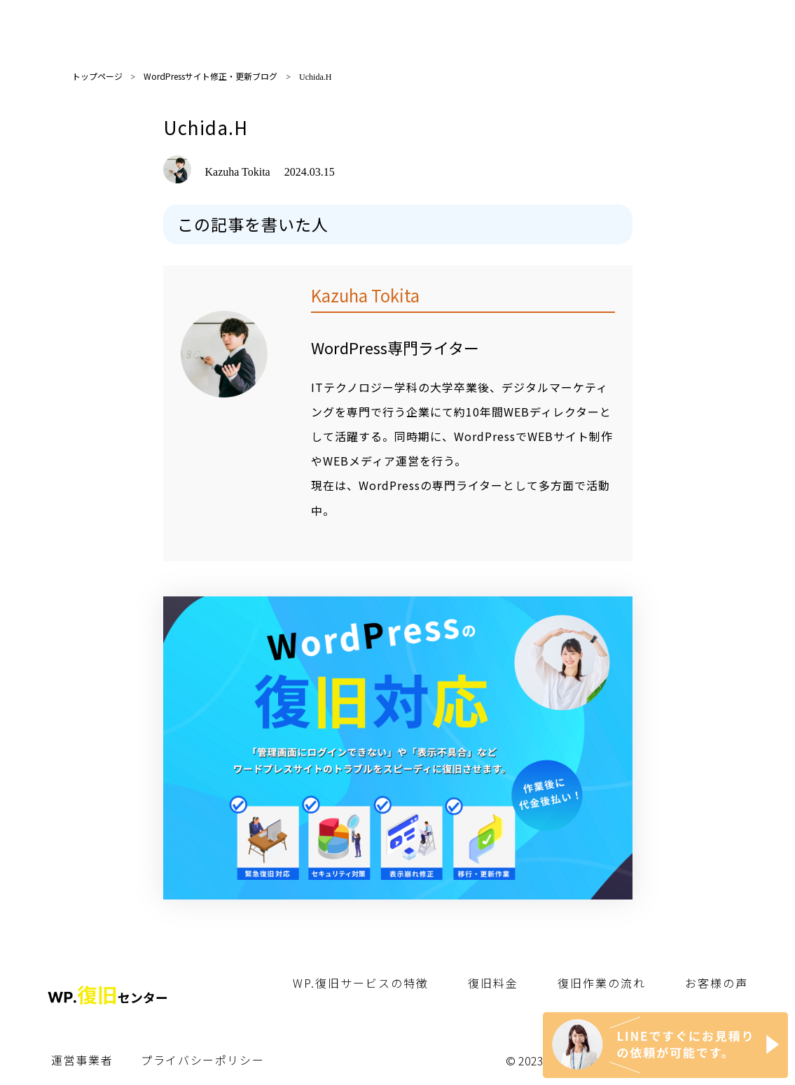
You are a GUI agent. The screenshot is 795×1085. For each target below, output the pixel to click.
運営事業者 (82, 1059)
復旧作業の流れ (602, 982)
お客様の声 (716, 982)
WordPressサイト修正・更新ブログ (210, 76)
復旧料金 (493, 982)
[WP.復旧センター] (397, 888)
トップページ (97, 76)
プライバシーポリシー (202, 1059)
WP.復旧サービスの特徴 (361, 982)
